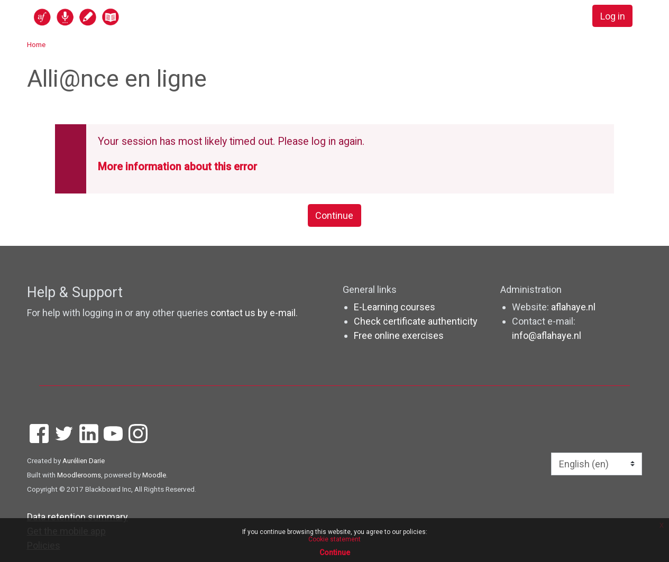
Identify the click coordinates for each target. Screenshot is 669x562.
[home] (117, 17)
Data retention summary (77, 516)
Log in (612, 16)
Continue (334, 215)
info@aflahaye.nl (546, 335)
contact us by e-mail (253, 312)
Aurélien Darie (83, 460)
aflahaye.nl (573, 306)
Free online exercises (399, 335)
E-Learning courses (394, 306)
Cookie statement (334, 539)
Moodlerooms (79, 475)
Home (36, 44)
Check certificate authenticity (416, 321)
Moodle (154, 475)
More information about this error (177, 167)
